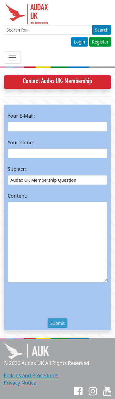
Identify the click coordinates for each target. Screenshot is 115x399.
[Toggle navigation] (12, 57)
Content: (17, 195)
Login (79, 42)
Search (102, 30)
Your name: (21, 142)
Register (100, 42)
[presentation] (54, 302)
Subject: (17, 169)
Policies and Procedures (31, 375)
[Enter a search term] (48, 30)
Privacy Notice (20, 382)
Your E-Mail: (21, 115)
